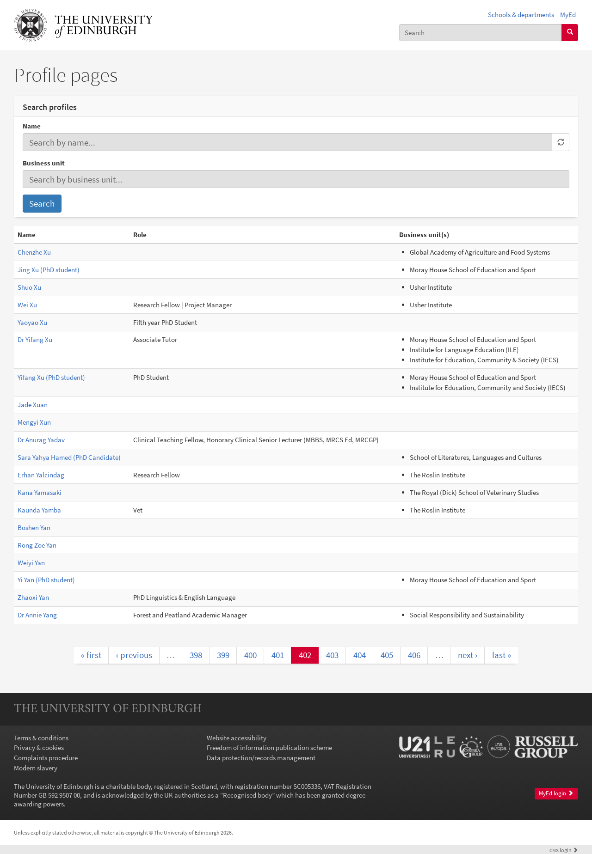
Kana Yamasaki (40, 492)
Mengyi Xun (34, 422)
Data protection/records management (261, 757)
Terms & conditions (41, 737)
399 (223, 654)
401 (277, 654)
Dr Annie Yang (37, 614)
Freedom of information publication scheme (269, 747)
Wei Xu (27, 304)
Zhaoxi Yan (33, 597)
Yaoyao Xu (32, 322)
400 (250, 654)
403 (332, 654)
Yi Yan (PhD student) (46, 579)
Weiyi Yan (31, 562)
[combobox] (480, 32)
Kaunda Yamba (39, 510)
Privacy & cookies (39, 747)
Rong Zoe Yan (37, 545)
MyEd (568, 14)
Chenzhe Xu (34, 252)
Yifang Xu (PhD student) (51, 377)
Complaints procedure (46, 757)
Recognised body (247, 795)
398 (196, 654)
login (563, 850)
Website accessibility (236, 737)
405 (387, 654)
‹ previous (134, 654)
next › (467, 654)
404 (359, 654)
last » (501, 654)
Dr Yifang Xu (35, 339)
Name (32, 126)
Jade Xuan (33, 404)
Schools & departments (521, 14)
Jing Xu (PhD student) (49, 269)
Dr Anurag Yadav (41, 439)
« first (91, 654)
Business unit (44, 163)
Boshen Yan (34, 527)
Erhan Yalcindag (41, 474)
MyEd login (556, 793)
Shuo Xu (29, 287)
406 (414, 654)
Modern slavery (35, 767)
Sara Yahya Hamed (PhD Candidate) (69, 457)
